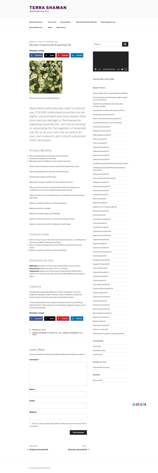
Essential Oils (66, 22)
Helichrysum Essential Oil (102, 235)
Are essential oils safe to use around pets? (107, 122)
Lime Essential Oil (99, 215)
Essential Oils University (101, 367)
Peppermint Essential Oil (101, 186)
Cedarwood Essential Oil (101, 297)
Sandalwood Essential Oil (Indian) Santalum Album (110, 163)
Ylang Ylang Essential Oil (101, 127)
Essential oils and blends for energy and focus (109, 110)
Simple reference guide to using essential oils (108, 333)
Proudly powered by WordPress (40, 468)
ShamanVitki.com (36, 27)
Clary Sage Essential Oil (101, 284)
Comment (34, 360)
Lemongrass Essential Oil (102, 219)
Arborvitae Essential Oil (101, 325)
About (50, 27)
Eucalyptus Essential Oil (101, 260)
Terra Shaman (48, 7)
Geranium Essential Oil (101, 248)
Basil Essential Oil (99, 321)
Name (32, 389)
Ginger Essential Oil (99, 243)
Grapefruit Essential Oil (101, 239)
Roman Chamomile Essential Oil (47, 333)
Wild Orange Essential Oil (102, 135)
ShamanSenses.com (108, 22)
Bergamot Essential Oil (101, 317)
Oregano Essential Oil (100, 194)
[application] (111, 61)
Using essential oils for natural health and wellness (110, 93)
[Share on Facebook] (36, 55)
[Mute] (122, 69)
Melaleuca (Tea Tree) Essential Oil (105, 207)
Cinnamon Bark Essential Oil (103, 288)
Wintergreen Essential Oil (102, 131)
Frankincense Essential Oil (102, 252)
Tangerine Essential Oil (101, 147)
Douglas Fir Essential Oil (101, 264)
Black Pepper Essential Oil (102, 313)
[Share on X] (49, 55)
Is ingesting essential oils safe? (103, 114)
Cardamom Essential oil (101, 305)
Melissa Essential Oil (100, 203)
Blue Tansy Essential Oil (101, 309)
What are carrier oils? (100, 329)
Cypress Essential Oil (100, 268)
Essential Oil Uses (36, 22)
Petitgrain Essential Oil (101, 182)
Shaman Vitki (52, 42)
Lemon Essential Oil (100, 223)
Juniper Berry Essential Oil (102, 231)
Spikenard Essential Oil (101, 151)
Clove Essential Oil (99, 280)
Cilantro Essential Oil (100, 293)
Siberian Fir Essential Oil (101, 159)
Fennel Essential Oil (99, 256)
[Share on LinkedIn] (77, 55)
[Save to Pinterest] (63, 55)
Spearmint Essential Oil (101, 155)
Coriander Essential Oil (101, 272)
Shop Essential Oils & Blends (86, 22)
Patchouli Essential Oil (101, 190)
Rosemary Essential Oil (101, 174)
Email (32, 401)
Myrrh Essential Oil (99, 199)
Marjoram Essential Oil (101, 211)
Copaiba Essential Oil (100, 276)
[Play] (96, 69)
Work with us (61, 27)
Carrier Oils (52, 22)
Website (33, 412)
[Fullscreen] (126, 69)
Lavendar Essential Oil (101, 227)
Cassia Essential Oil (100, 301)
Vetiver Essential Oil (100, 139)
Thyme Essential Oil (100, 143)
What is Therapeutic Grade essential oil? (107, 118)
